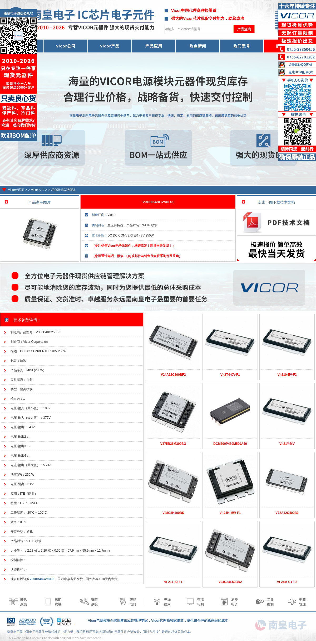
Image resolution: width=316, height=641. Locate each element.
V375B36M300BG (173, 444)
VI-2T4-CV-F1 (230, 375)
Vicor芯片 (37, 190)
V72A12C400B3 (286, 513)
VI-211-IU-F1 (173, 582)
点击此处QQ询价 (300, 64)
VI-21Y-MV (287, 444)
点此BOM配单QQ (300, 72)
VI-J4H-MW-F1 (230, 513)
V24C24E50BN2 (230, 582)
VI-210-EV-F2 (287, 375)
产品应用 (153, 46)
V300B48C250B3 (63, 190)
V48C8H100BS (173, 513)
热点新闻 (197, 46)
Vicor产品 (109, 46)
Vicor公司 (65, 46)
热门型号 (241, 46)
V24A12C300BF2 (173, 375)
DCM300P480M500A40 (230, 444)
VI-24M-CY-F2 (287, 582)
